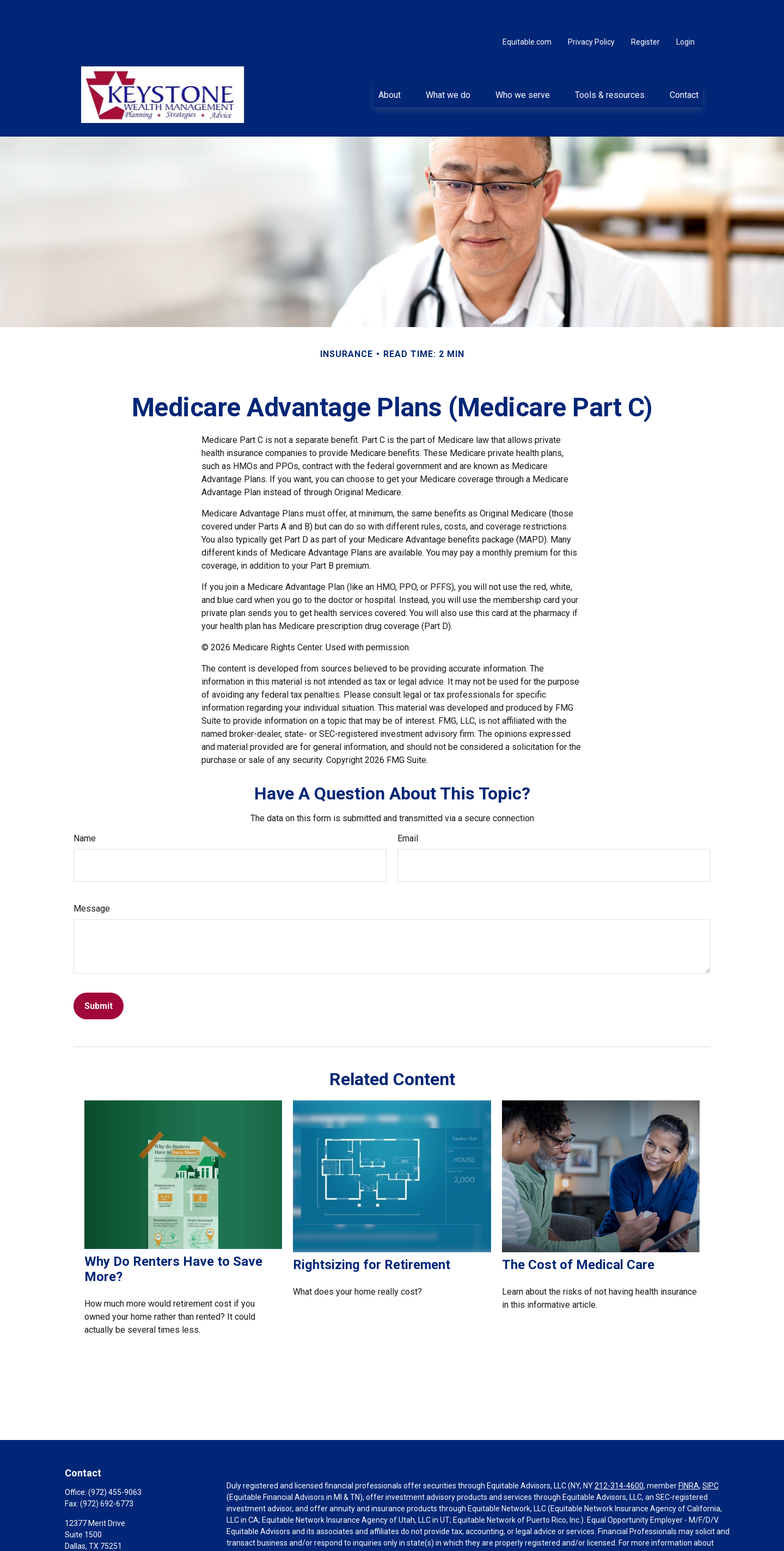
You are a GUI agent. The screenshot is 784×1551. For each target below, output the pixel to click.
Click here (243, 1546)
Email (407, 807)
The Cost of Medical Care (578, 1233)
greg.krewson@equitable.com (116, 1533)
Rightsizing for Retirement (371, 1233)
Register (645, 11)
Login (685, 11)
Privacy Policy (591, 11)
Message (92, 877)
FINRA (688, 1454)
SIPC (710, 1454)
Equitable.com (527, 11)
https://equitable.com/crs (398, 1523)
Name (85, 807)
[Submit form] (99, 975)
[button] (389, 63)
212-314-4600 (619, 1454)
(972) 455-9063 (115, 1461)
